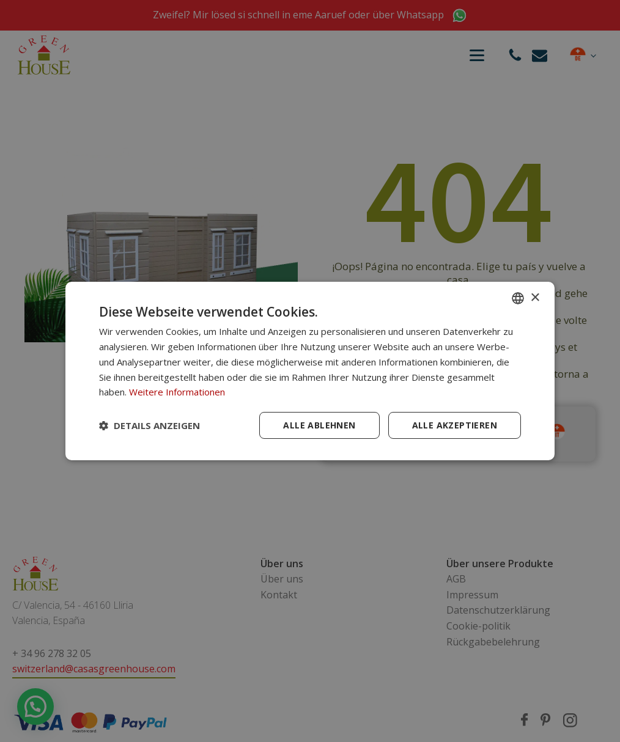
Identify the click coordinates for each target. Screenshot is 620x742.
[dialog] (310, 371)
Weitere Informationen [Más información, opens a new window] (177, 392)
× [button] (534, 297)
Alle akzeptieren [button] (454, 425)
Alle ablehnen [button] (319, 425)
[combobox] (518, 298)
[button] (149, 425)
